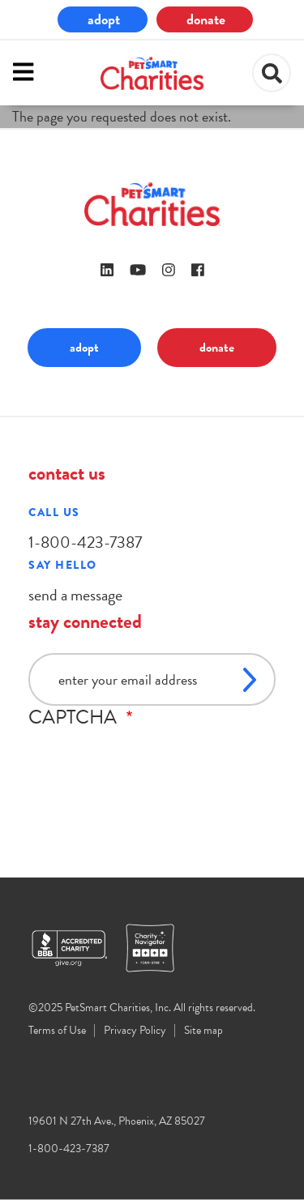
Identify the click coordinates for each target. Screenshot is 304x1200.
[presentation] (151, 760)
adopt (104, 19)
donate (205, 19)
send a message (75, 595)
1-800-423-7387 (85, 542)
